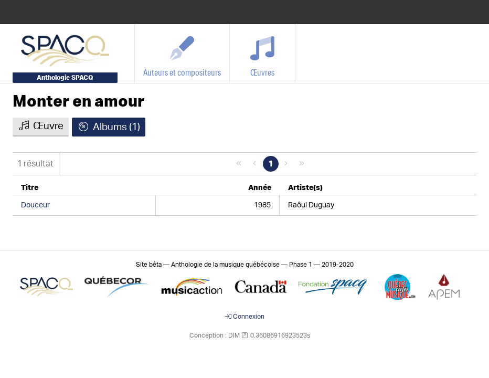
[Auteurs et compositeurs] (182, 53)
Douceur (35, 205)
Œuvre (40, 126)
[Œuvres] (262, 53)
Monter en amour (78, 102)
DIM (234, 335)
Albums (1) (108, 127)
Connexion (244, 316)
